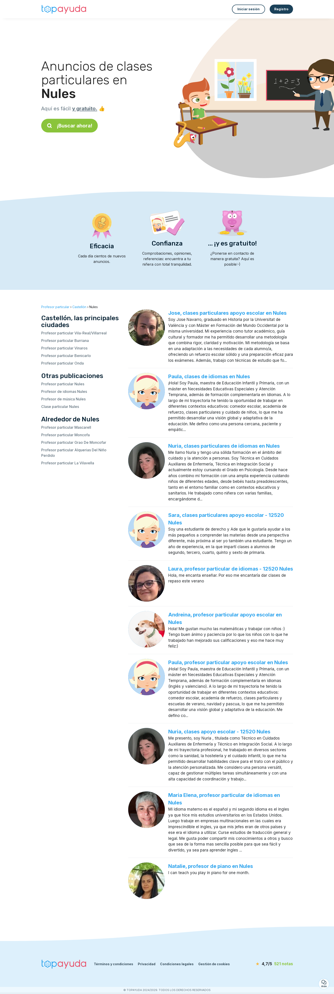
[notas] (266, 964)
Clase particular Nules (60, 406)
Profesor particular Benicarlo (66, 355)
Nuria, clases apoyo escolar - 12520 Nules (219, 732)
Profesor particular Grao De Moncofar (73, 442)
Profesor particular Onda (62, 363)
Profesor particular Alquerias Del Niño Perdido (73, 453)
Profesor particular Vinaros (64, 348)
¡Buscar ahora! (69, 126)
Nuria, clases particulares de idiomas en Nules (224, 446)
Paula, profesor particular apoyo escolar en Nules (228, 662)
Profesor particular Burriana (65, 340)
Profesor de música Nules (63, 399)
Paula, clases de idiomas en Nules (209, 376)
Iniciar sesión (248, 9)
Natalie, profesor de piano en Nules (210, 866)
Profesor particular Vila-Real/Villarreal (74, 333)
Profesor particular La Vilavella (67, 463)
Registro (281, 9)
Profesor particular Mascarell (66, 427)
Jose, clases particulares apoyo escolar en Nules (227, 313)
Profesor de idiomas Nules (64, 391)
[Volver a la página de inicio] (64, 9)
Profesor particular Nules (62, 384)
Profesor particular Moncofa (65, 435)
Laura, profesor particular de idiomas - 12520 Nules (230, 569)
